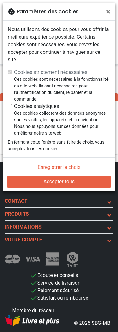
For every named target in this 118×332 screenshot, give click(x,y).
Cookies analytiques (36, 106)
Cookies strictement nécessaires (50, 72)
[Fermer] (108, 11)
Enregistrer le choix (59, 167)
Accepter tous (59, 182)
